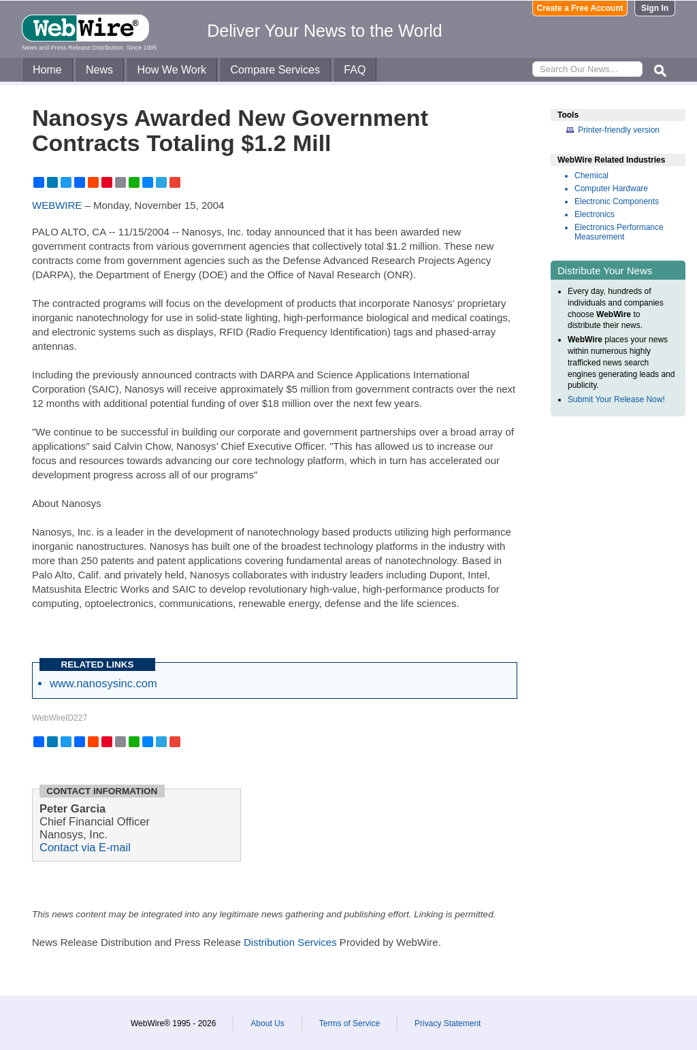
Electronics (594, 214)
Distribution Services (290, 942)
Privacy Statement (448, 1023)
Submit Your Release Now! (616, 399)
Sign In (654, 8)
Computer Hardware (611, 188)
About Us (267, 1023)
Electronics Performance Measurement (619, 232)
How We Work (171, 70)
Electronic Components (616, 201)
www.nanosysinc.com (103, 683)
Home (47, 70)
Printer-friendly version (619, 130)
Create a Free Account (580, 8)
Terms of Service (349, 1023)
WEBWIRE (57, 205)
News (99, 70)
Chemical (591, 175)
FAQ (355, 70)
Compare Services (275, 70)
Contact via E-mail (85, 847)
